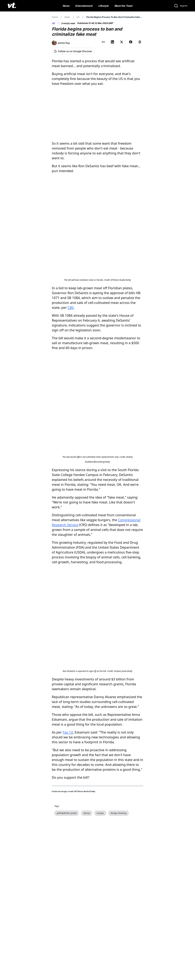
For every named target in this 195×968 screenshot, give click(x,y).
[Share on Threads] (139, 42)
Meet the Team (123, 5)
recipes (100, 666)
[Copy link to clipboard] (103, 42)
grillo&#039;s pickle (67, 666)
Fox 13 (68, 585)
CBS (71, 258)
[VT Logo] (12, 6)
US (78, 17)
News (66, 5)
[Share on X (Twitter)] (121, 42)
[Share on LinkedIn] (112, 42)
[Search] (180, 6)
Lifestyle (103, 5)
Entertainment (83, 5)
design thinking (118, 666)
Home (55, 17)
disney (86, 666)
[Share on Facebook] (130, 42)
